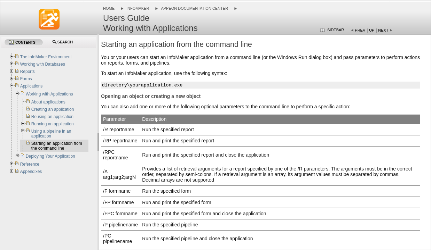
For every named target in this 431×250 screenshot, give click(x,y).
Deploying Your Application (50, 156)
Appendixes (31, 171)
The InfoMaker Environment (46, 57)
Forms (26, 78)
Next (383, 30)
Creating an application (52, 109)
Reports (27, 71)
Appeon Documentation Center (194, 8)
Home (109, 8)
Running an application (52, 124)
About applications (48, 102)
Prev (360, 30)
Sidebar (335, 30)
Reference (29, 164)
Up (371, 30)
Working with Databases (42, 64)
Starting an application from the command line (56, 146)
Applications (31, 86)
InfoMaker (137, 8)
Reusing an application (52, 116)
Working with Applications (49, 94)
